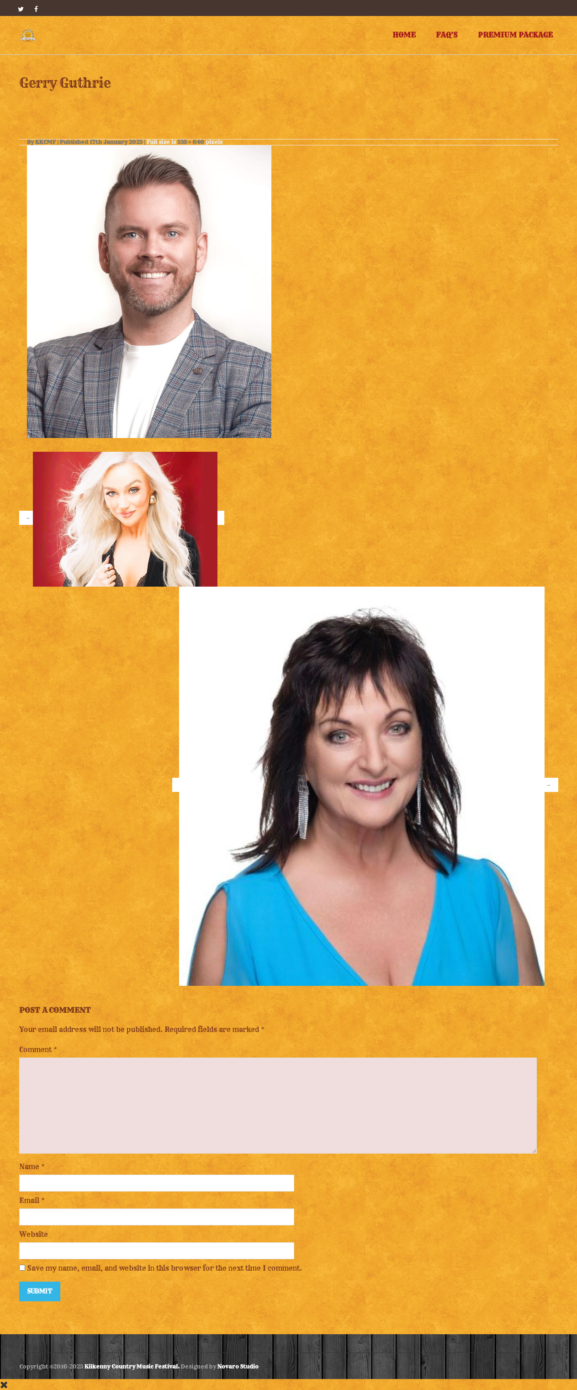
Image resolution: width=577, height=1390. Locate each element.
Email (29, 1200)
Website (33, 1234)
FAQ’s (447, 35)
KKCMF (45, 142)
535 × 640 (190, 142)
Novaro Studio (238, 1366)
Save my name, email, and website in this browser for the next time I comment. (164, 1268)
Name (29, 1166)
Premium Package (515, 35)
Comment (38, 1049)
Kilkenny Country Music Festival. (132, 1366)
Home (404, 35)
